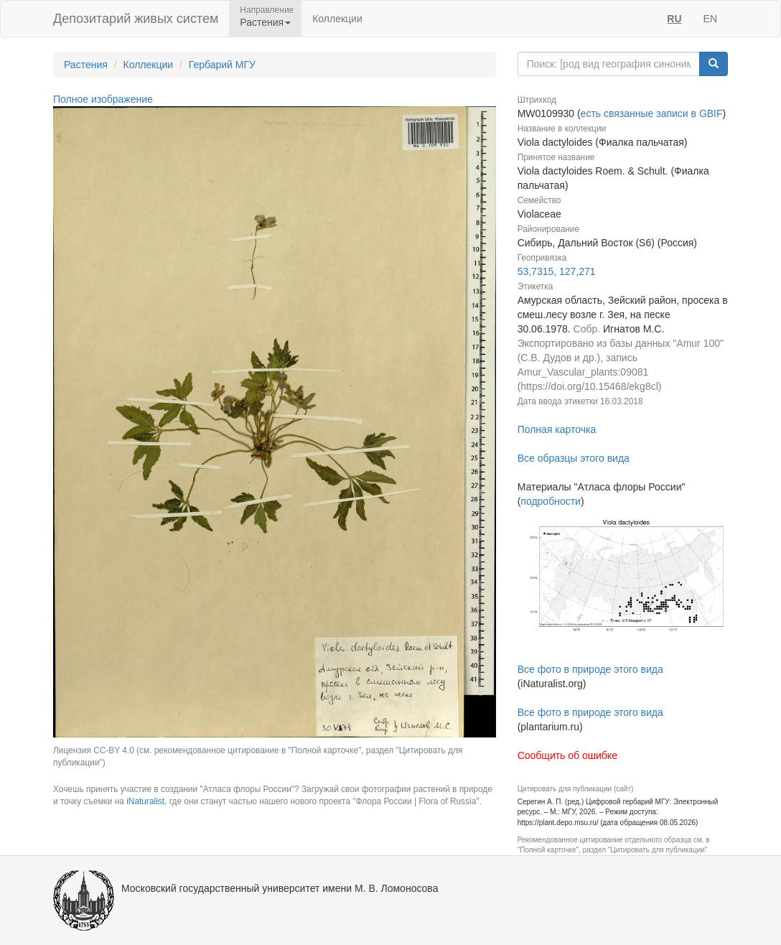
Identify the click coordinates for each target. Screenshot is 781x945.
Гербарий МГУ (222, 64)
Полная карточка (557, 429)
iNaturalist (145, 801)
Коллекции (337, 18)
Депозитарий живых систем (135, 18)
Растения (86, 64)
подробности (550, 501)
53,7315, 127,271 (557, 271)
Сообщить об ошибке (567, 755)
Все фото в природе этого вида (590, 669)
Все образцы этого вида (574, 458)
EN (710, 18)
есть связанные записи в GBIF (652, 113)
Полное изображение (103, 99)
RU (674, 18)
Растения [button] (265, 22)
